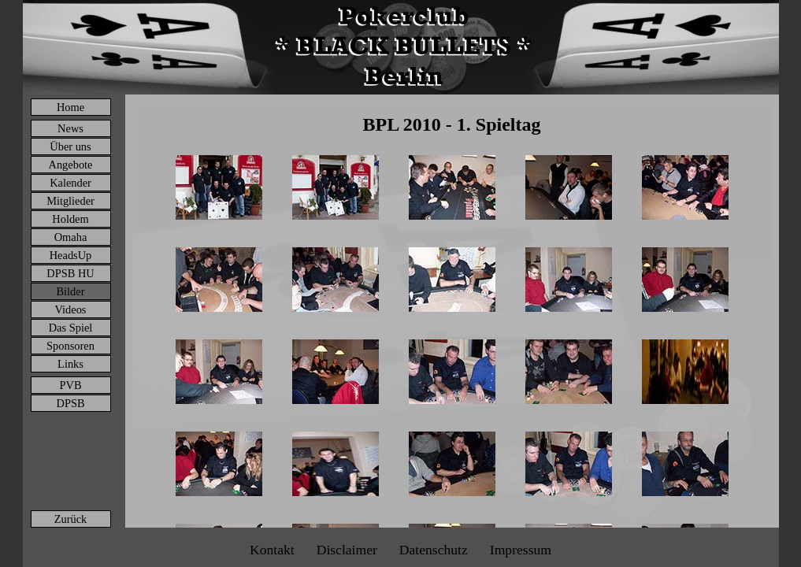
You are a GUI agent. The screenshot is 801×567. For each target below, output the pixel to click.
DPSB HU (70, 273)
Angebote (71, 164)
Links (70, 364)
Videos (71, 309)
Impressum (520, 550)
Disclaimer (347, 550)
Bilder (71, 291)
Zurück (70, 519)
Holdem (70, 219)
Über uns (70, 146)
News (70, 128)
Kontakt (272, 550)
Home (70, 107)
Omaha (70, 237)
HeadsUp (71, 255)
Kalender (70, 182)
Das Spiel (71, 327)
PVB (71, 385)
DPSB (71, 403)
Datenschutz (433, 550)
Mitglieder (70, 201)
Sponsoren (70, 345)
